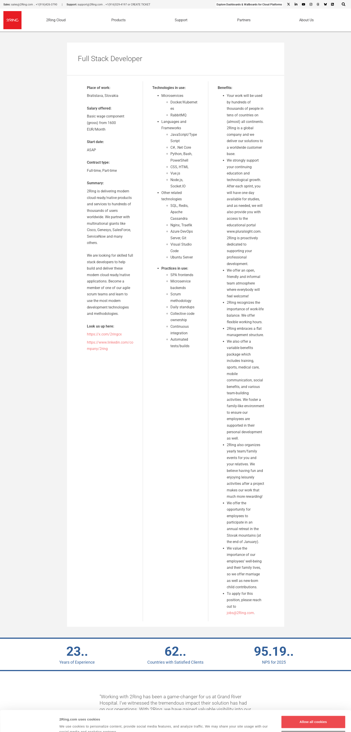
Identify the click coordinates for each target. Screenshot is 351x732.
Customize (313, 715)
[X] (288, 4)
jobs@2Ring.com (240, 613)
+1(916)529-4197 (116, 4)
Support (181, 20)
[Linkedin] (295, 4)
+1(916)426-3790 (46, 4)
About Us (306, 20)
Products (118, 20)
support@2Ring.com (90, 4)
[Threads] (318, 4)
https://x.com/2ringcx (104, 334)
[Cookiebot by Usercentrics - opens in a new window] (29, 723)
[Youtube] (303, 4)
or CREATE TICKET (139, 4)
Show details (69, 723)
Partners (244, 20)
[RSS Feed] (332, 4)
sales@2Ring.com (22, 4)
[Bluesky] (325, 4)
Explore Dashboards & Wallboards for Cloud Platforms (249, 4)
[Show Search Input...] (343, 4)
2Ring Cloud (56, 20)
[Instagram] (310, 4)
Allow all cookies (313, 701)
